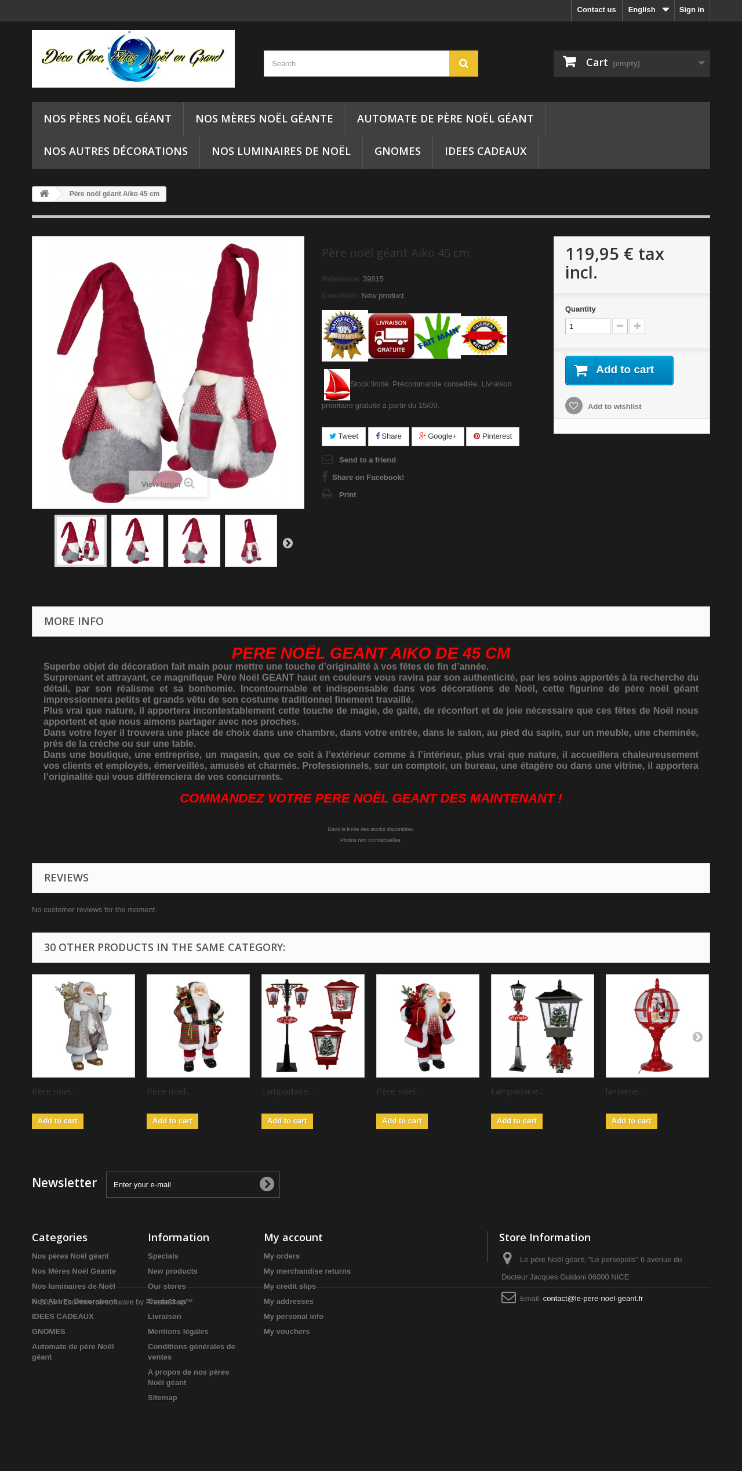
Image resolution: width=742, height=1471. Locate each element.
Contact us (596, 9)
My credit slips (290, 1286)
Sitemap (162, 1397)
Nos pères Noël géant (107, 118)
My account (293, 1237)
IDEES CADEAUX (485, 151)
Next (287, 542)
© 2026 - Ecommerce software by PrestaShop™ (112, 1439)
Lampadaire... (287, 1091)
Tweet (343, 436)
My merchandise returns (307, 1271)
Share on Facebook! (368, 477)
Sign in (691, 9)
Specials (163, 1256)
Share (389, 436)
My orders (282, 1256)
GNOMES (397, 151)
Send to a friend (367, 460)
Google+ (438, 436)
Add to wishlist (614, 407)
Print (348, 494)
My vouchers (287, 1331)
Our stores (167, 1286)
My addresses (289, 1301)
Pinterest (493, 436)
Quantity (580, 309)
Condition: (340, 295)
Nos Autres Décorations (115, 151)
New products (173, 1271)
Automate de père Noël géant (445, 118)
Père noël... (54, 1091)
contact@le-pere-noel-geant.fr (593, 1298)
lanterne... (625, 1091)
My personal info (293, 1316)
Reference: (341, 278)
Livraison (164, 1316)
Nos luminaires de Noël (281, 151)
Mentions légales (178, 1331)
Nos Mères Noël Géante (264, 118)
